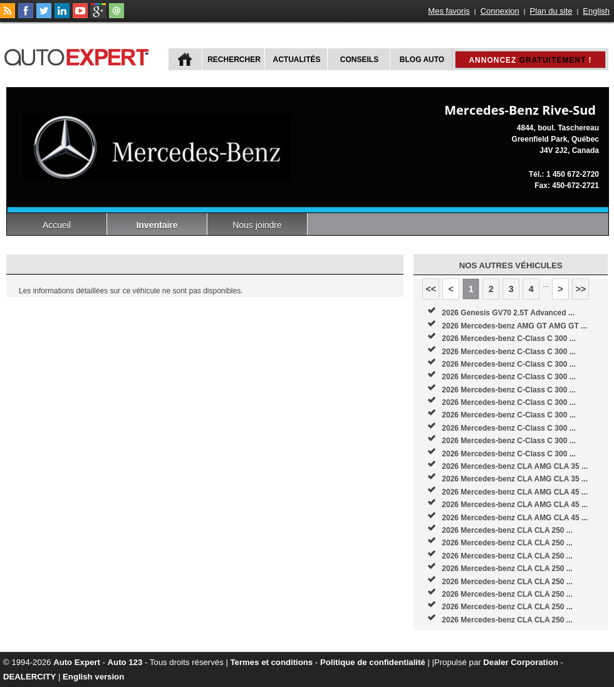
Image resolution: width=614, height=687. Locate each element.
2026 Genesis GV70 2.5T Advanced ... (508, 312)
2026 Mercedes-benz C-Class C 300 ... (508, 338)
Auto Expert (76, 662)
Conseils (359, 59)
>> (580, 289)
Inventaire (156, 225)
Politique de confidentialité (372, 662)
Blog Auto (422, 59)
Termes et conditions (272, 662)
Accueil (57, 225)
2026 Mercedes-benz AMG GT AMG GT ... (514, 326)
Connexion (500, 11)
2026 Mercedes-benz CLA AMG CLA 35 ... (515, 466)
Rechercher (234, 59)
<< (430, 289)
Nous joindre (257, 225)
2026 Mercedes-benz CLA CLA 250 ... (507, 530)
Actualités (297, 59)
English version (93, 676)
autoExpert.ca (79, 55)
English (596, 11)
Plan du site (551, 11)
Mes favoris (448, 11)
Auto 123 (125, 662)
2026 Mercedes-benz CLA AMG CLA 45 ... (515, 492)
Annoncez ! (530, 60)
